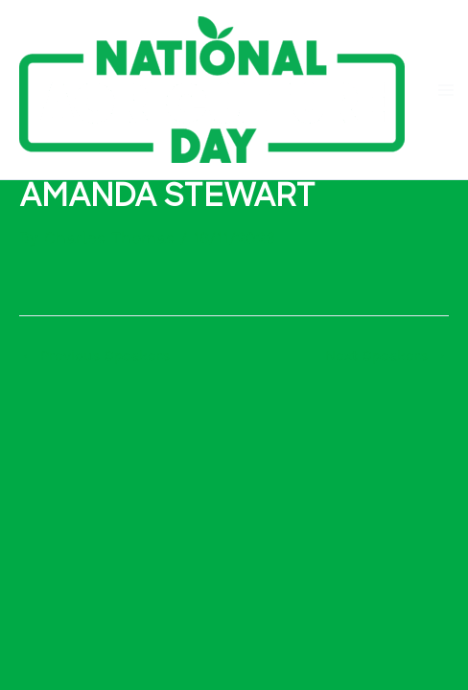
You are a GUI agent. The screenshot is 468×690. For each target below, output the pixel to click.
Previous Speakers (95, 356)
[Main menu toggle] (446, 90)
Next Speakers (386, 356)
